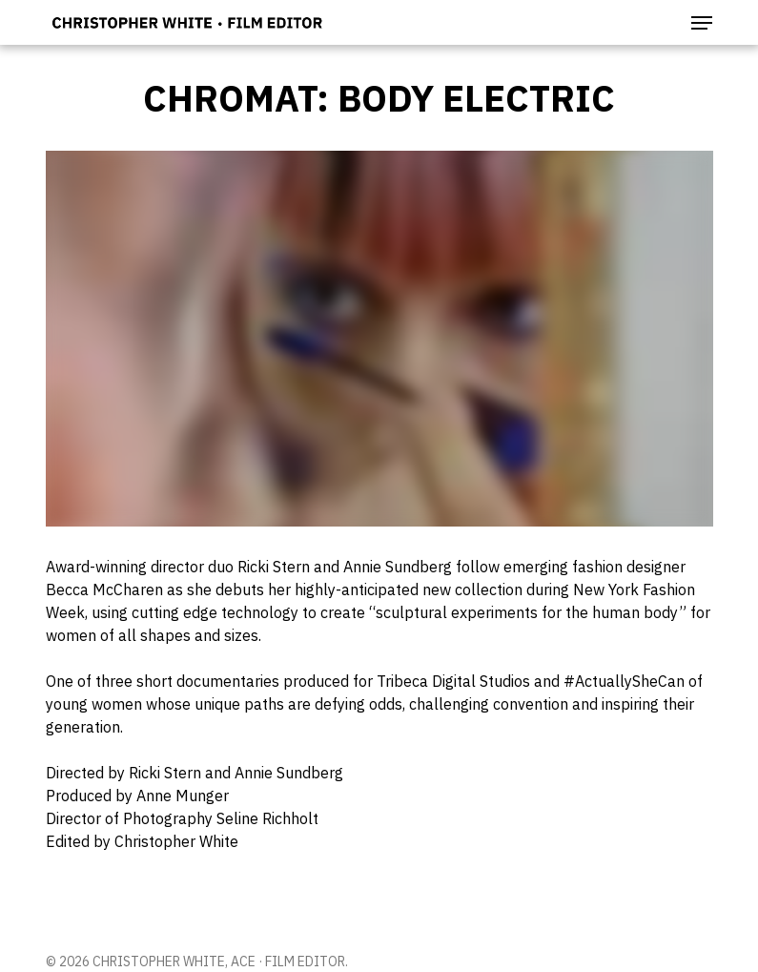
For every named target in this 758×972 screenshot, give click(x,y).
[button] (701, 22)
